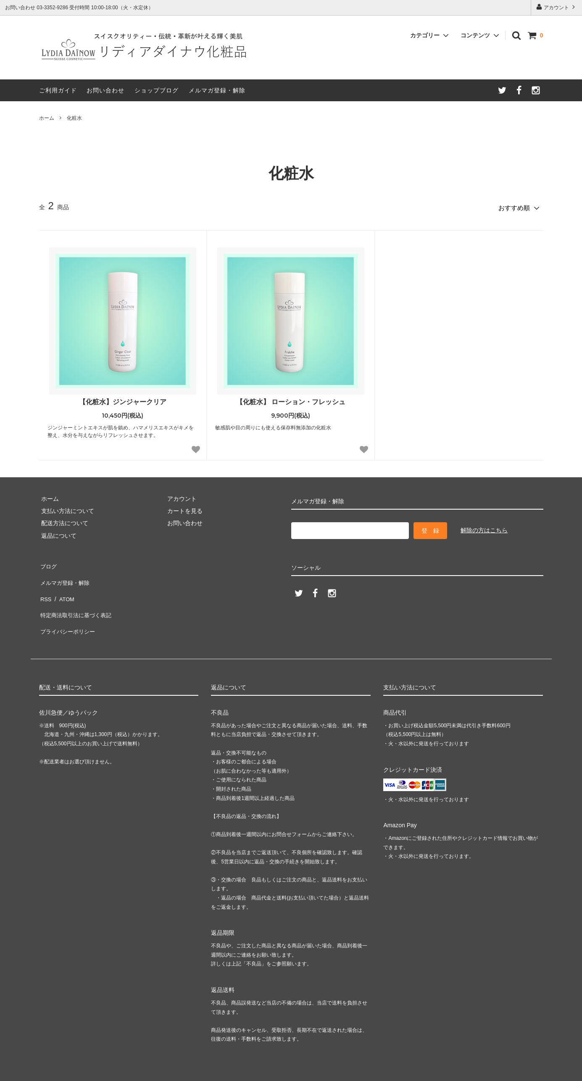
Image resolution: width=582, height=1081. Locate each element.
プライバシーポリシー (68, 611)
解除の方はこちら (484, 528)
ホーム (46, 118)
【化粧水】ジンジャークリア (122, 399)
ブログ (48, 562)
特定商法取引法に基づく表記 (77, 599)
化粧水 (74, 118)
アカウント (556, 7)
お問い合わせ (105, 90)
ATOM (63, 587)
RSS (45, 587)
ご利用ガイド (58, 90)
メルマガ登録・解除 (217, 90)
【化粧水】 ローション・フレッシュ (290, 399)
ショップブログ (156, 90)
